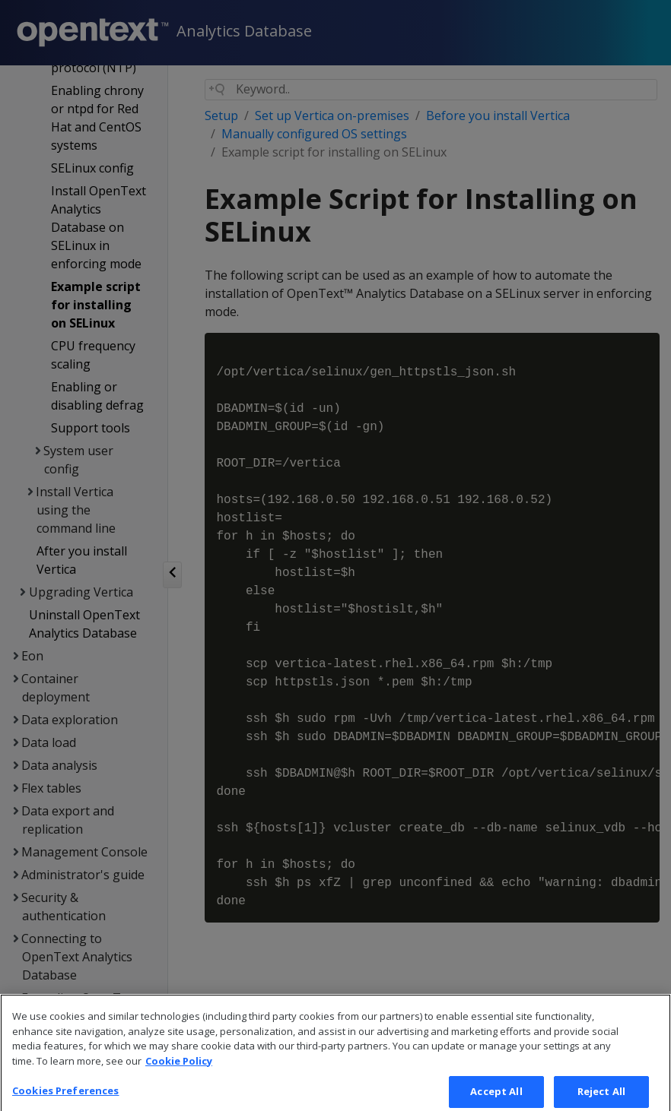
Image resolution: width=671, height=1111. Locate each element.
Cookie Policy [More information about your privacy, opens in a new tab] (178, 1070)
